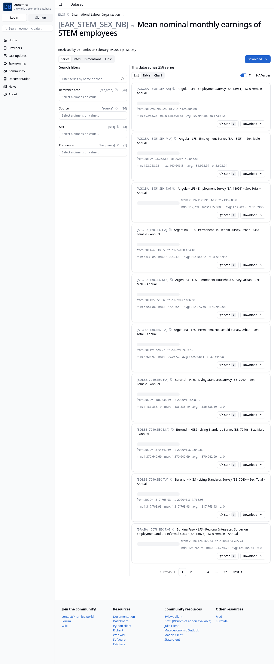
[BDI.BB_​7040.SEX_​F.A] (152, 380)
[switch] (243, 75)
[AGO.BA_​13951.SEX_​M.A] (154, 138)
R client (118, 630)
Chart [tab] (158, 75)
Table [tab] (146, 75)
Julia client (171, 626)
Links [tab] (109, 59)
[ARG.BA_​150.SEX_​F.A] (152, 230)
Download (257, 59)
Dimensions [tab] (92, 59)
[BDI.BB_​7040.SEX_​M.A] (153, 429)
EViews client (173, 617)
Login (14, 17)
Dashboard (120, 621)
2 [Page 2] (191, 572)
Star (228, 123)
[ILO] (61, 14)
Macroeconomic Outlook (181, 630)
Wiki (65, 626)
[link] (89, 14)
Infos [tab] (76, 59)
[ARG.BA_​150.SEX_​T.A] (152, 330)
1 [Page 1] (182, 572)
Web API (119, 635)
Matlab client (173, 635)
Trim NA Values (260, 75)
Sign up (40, 17)
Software (119, 639)
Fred (219, 617)
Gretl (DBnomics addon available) (187, 621)
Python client (122, 626)
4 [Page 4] (208, 572)
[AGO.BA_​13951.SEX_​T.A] (154, 188)
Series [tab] (65, 59)
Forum (66, 621)
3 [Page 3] (199, 572)
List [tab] (136, 75)
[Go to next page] (238, 572)
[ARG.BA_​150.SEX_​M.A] (152, 280)
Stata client (172, 639)
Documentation (124, 617)
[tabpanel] (164, 320)
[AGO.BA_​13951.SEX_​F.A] (154, 89)
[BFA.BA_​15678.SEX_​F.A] (153, 529)
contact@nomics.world (78, 617)
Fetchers (119, 644)
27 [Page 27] (225, 572)
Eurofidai (222, 621)
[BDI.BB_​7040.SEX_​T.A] (152, 479)
